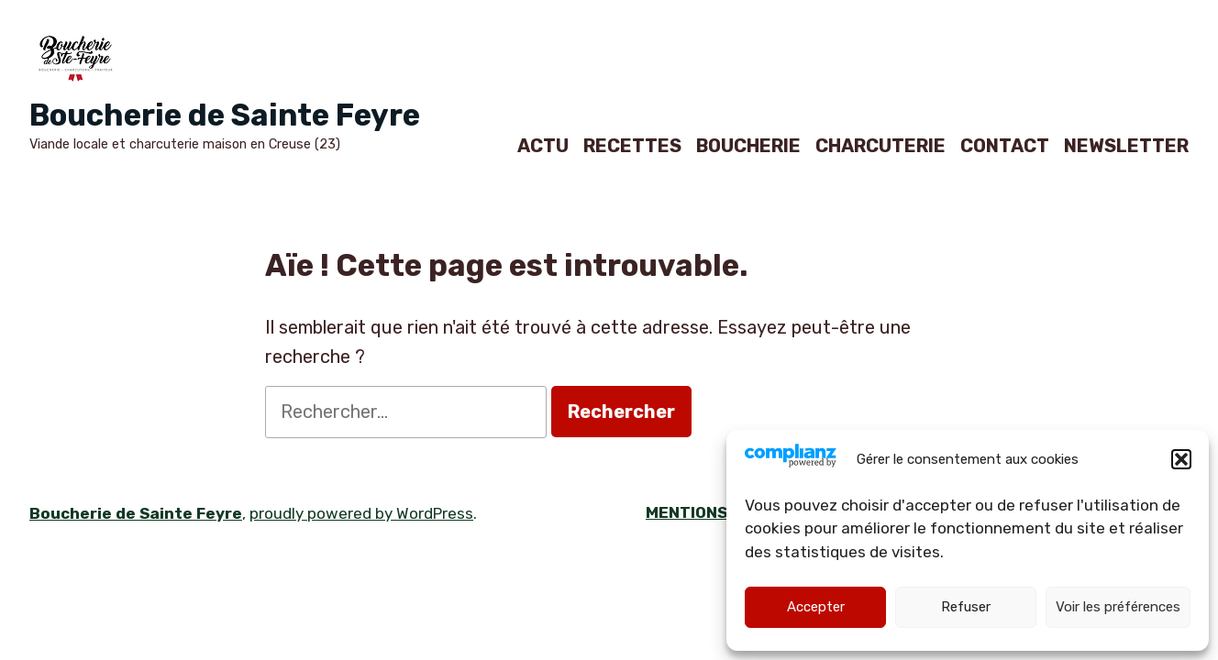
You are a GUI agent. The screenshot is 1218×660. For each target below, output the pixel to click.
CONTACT (1004, 145)
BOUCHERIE (748, 145)
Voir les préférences (1118, 607)
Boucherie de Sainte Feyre (224, 115)
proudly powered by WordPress (361, 513)
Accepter (816, 607)
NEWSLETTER (1126, 145)
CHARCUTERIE (880, 145)
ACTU (543, 145)
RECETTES (632, 145)
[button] (1181, 459)
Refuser (966, 607)
